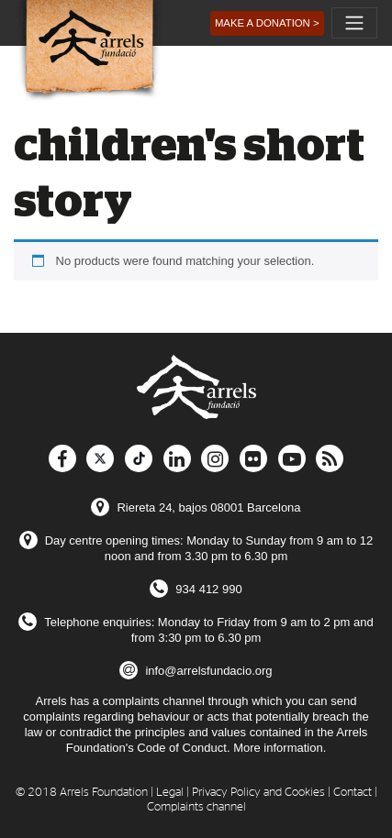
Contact (352, 793)
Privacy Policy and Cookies (258, 793)
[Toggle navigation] (354, 23)
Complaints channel (196, 807)
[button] (267, 23)
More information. (279, 748)
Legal (170, 793)
